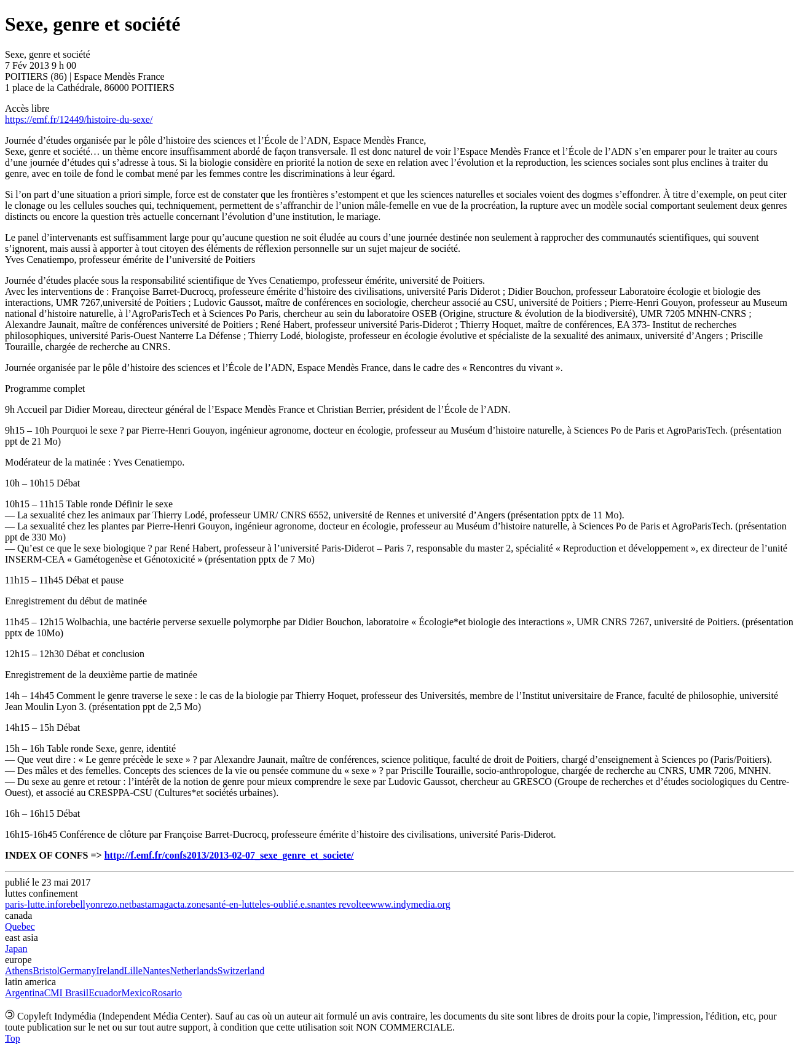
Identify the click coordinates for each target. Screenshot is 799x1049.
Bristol (46, 970)
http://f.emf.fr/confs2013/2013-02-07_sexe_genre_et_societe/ (229, 855)
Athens (19, 970)
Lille (133, 970)
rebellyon (81, 904)
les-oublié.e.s (285, 904)
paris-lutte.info (34, 904)
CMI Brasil (66, 993)
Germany (78, 970)
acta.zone (187, 904)
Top (12, 1038)
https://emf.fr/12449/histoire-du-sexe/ (78, 119)
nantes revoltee (340, 904)
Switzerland (241, 970)
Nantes (156, 970)
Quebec (20, 926)
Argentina (24, 993)
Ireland (110, 970)
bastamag (150, 904)
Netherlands (193, 970)
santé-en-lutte (232, 904)
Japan (16, 948)
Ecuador (105, 993)
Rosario (166, 993)
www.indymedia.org (410, 904)
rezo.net (116, 904)
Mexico (136, 993)
